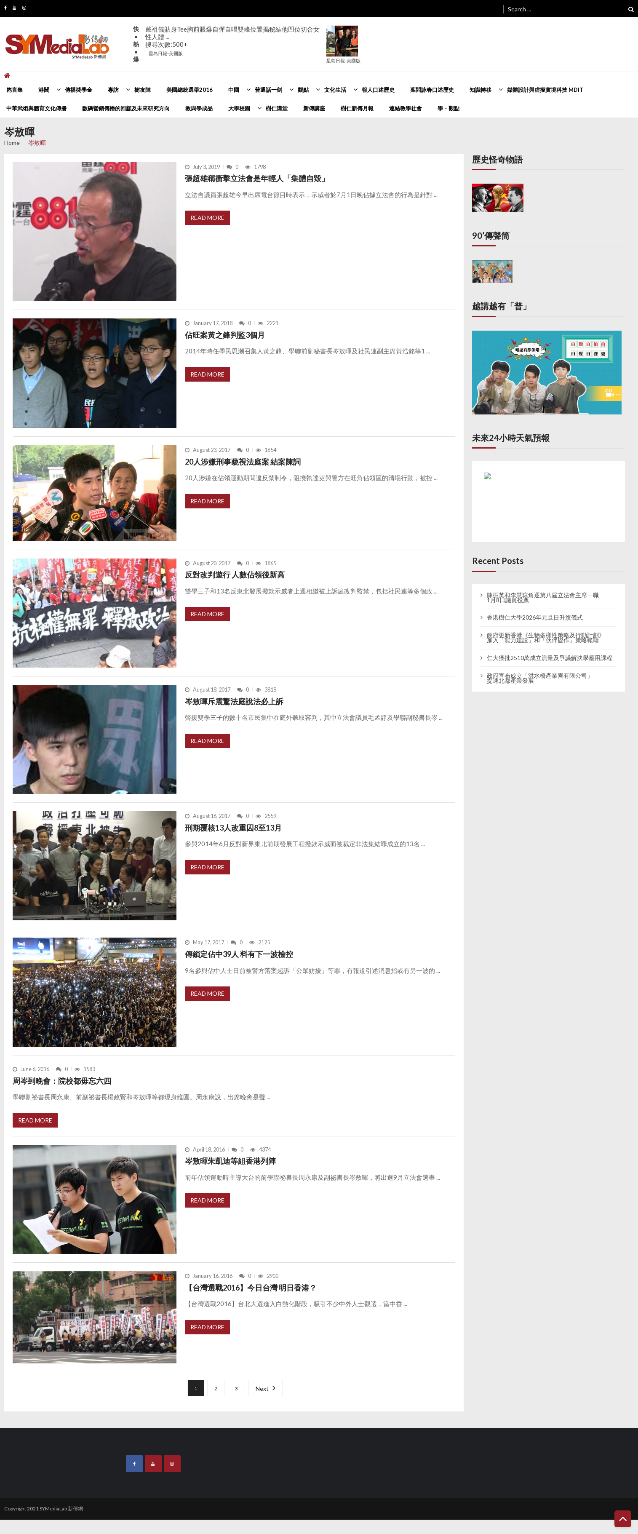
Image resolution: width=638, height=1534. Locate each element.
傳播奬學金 (78, 89)
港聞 (43, 89)
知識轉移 (480, 89)
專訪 (113, 89)
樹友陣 (142, 89)
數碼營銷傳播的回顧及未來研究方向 (126, 108)
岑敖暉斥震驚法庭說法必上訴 (234, 701)
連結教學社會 (405, 108)
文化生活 (335, 89)
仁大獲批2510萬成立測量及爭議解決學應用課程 (549, 657)
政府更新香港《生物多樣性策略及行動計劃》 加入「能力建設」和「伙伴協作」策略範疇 (546, 638)
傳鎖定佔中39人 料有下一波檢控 (239, 954)
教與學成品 (199, 108)
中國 (233, 89)
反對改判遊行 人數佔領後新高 (235, 574)
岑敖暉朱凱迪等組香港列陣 (230, 1160)
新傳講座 (314, 108)
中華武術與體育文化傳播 (36, 108)
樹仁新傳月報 (357, 108)
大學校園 (239, 108)
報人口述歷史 (378, 89)
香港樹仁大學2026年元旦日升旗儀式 (535, 617)
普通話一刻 (268, 89)
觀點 (303, 89)
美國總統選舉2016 (189, 89)
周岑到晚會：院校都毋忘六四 (62, 1080)
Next (262, 1388)
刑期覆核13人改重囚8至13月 (233, 827)
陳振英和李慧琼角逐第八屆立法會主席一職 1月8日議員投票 (543, 598)
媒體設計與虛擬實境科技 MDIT (545, 89)
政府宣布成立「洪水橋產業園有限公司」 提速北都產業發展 (540, 678)
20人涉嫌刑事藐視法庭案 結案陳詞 (243, 461)
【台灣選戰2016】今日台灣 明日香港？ (251, 1287)
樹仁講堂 (277, 108)
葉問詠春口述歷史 (432, 89)
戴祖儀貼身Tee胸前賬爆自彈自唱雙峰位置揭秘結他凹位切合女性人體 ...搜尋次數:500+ (232, 40)
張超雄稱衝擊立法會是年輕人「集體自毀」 (257, 178)
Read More (207, 217)
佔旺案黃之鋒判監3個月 (225, 334)
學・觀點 (448, 108)
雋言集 (14, 89)
